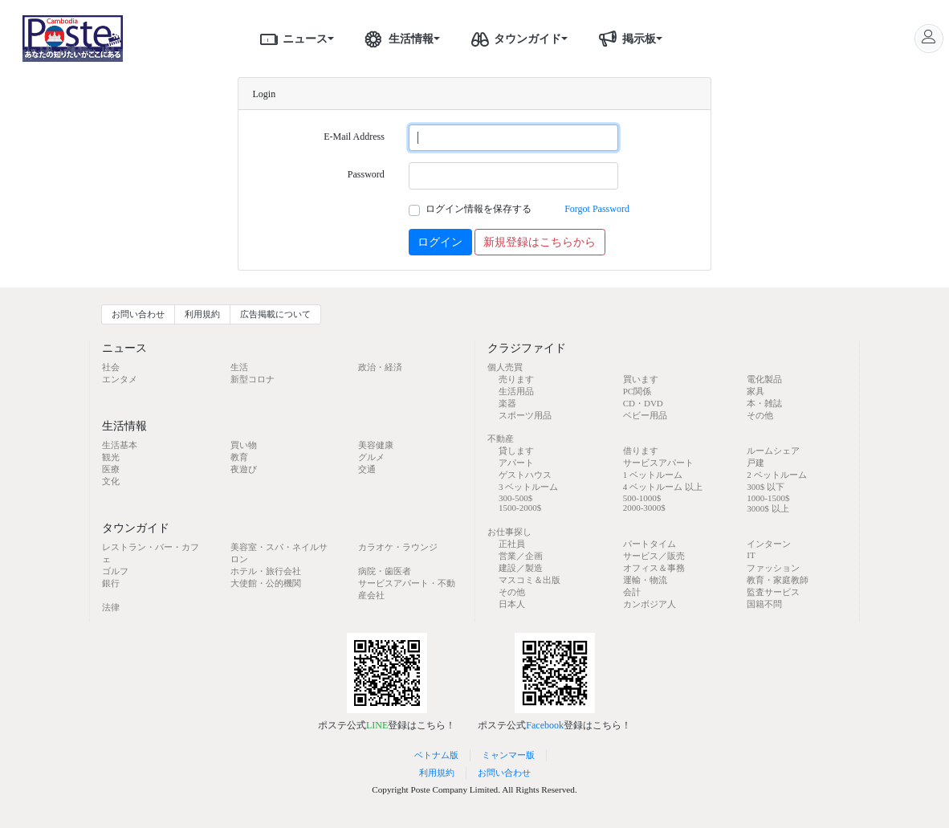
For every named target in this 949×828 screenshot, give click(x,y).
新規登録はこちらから (539, 242)
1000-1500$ (768, 498)
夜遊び (243, 469)
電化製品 (764, 379)
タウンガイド (513, 38)
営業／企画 (521, 556)
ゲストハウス (525, 474)
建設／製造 (521, 568)
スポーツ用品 (525, 415)
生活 (239, 367)
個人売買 (505, 367)
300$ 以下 (765, 486)
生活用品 (516, 391)
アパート (516, 462)
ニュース (291, 38)
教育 (239, 457)
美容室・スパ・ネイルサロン (279, 553)
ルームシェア (773, 450)
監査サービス (773, 592)
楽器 (507, 403)
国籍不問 (764, 604)
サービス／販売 (654, 556)
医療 (111, 469)
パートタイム (649, 544)
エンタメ (119, 379)
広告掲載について (275, 314)
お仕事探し (509, 531)
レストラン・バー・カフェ (150, 553)
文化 (111, 481)
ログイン (439, 242)
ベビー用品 (645, 415)
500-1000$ (642, 498)
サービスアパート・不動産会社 (406, 589)
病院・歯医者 (384, 571)
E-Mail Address (354, 136)
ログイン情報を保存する (479, 208)
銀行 (111, 583)
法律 (111, 607)
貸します (516, 450)
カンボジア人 (649, 604)
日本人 (512, 604)
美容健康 (375, 445)
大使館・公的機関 (265, 583)
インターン (769, 544)
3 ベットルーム (528, 486)
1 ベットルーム (652, 474)
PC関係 (637, 391)
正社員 (512, 544)
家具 (755, 391)
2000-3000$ (644, 507)
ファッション (773, 568)
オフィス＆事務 (654, 568)
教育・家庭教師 (777, 580)
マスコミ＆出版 (529, 580)
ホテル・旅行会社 (265, 571)
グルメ (371, 457)
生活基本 (119, 445)
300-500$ (515, 498)
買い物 (243, 445)
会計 (632, 592)
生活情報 (397, 38)
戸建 (755, 462)
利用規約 (202, 314)
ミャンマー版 (508, 755)
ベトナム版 (436, 755)
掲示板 (624, 38)
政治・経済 (380, 367)
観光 (111, 457)
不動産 (500, 438)
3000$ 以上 (767, 508)
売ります (516, 379)
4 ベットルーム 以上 (663, 486)
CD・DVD (643, 403)
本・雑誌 (764, 403)
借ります (640, 450)
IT (751, 555)
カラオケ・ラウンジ (398, 547)
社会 (111, 367)
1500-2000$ (520, 507)
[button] (336, 38)
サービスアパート (658, 462)
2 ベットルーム (776, 474)
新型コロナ (252, 379)
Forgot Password (596, 208)
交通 (367, 469)
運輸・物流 (645, 580)
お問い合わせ (138, 314)
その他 (760, 415)
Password (366, 174)
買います (640, 379)
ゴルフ (115, 571)
